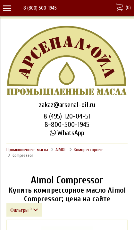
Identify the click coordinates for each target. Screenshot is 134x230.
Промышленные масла (27, 149)
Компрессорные (89, 149)
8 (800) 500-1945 (40, 8)
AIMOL (60, 149)
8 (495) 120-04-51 (67, 116)
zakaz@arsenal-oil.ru (67, 105)
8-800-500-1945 (67, 124)
